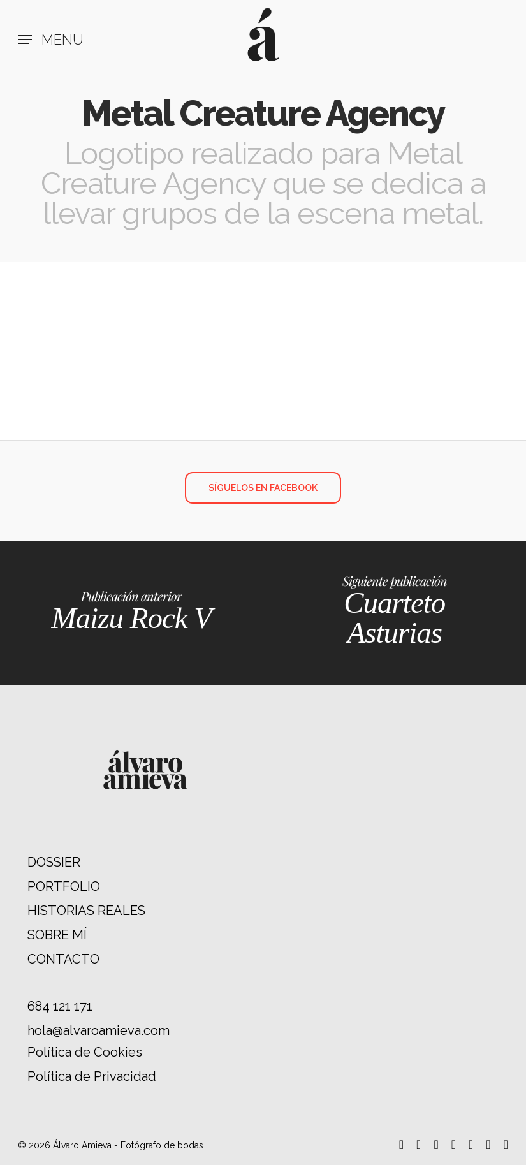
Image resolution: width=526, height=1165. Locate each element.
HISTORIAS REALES (86, 910)
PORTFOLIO (63, 886)
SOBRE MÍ (57, 934)
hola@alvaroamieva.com (98, 1030)
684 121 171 (59, 1006)
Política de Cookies (84, 1052)
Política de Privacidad (91, 1076)
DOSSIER (53, 862)
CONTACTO (63, 959)
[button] (51, 40)
